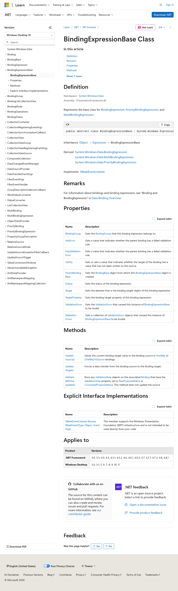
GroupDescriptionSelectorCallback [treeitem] (26, 189)
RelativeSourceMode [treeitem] (18, 247)
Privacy (80, 574)
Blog (49, 574)
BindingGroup (73, 233)
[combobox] (29, 35)
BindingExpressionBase (148, 272)
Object (83, 142)
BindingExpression (112, 109)
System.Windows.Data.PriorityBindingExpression (105, 162)
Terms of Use (133, 574)
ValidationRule (103, 377)
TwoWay (160, 355)
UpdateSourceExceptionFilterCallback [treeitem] (28, 252)
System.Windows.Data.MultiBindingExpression (104, 157)
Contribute (65, 574)
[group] (119, 131)
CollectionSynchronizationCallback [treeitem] (26, 132)
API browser (89, 27)
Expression (99, 142)
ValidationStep (93, 381)
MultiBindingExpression (78, 115)
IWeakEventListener (92, 172)
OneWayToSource (94, 359)
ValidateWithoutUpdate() (70, 380)
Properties (72, 65)
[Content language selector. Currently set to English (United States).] (21, 566)
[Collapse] (50, 27)
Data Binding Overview (106, 198)
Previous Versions (33, 574)
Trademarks (151, 574)
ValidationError (73, 304)
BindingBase (102, 272)
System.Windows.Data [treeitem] (19, 49)
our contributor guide (84, 512)
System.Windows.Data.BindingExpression (101, 152)
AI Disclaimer (11, 574)
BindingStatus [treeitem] (15, 117)
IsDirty (69, 262)
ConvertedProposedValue (99, 384)
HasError (70, 240)
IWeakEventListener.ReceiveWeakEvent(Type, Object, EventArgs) (82, 425)
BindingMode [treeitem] (14, 106)
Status (68, 283)
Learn (67, 27)
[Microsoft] (6, 5)
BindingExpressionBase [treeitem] (23, 75)
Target (68, 290)
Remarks (71, 60)
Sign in (170, 4)
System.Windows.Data (91, 96)
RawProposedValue (129, 381)
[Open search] (160, 5)
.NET (76, 27)
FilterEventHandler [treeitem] (17, 184)
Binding (145, 377)
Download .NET (163, 14)
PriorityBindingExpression (142, 109)
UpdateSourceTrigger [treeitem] (19, 257)
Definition (72, 56)
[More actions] (170, 27)
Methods (72, 70)
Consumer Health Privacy (105, 574)
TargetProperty (73, 297)
